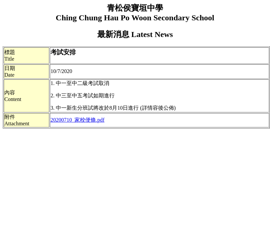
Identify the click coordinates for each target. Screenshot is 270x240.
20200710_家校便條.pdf (77, 120)
